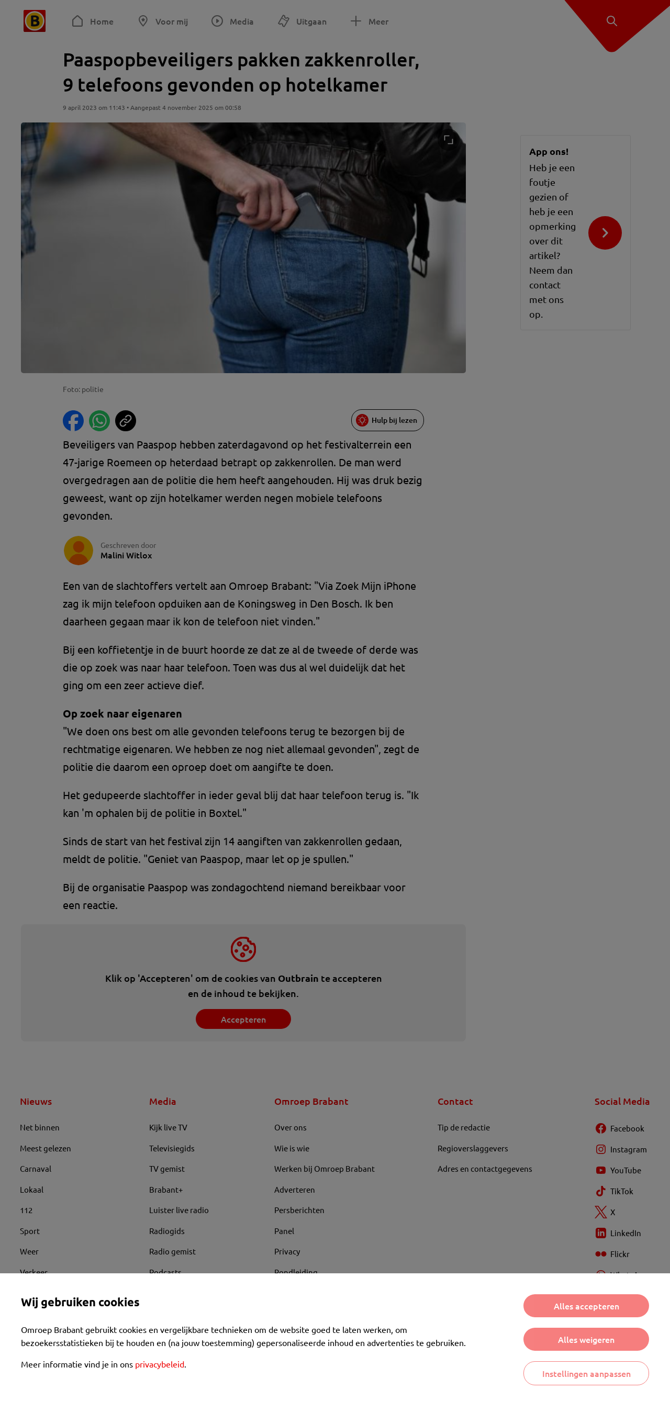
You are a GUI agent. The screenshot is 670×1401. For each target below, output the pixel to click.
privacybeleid (159, 1364)
